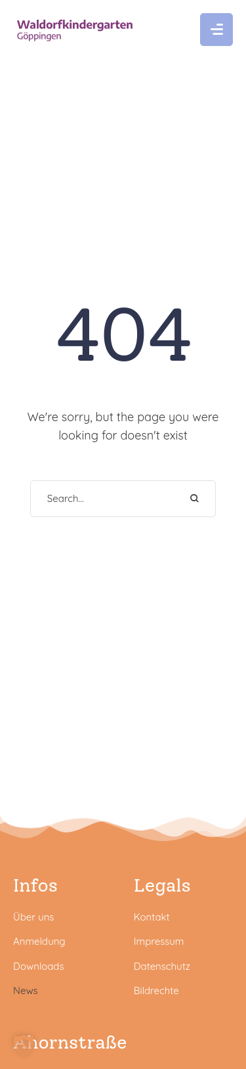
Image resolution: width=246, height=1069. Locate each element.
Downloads (38, 966)
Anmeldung (39, 941)
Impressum (159, 941)
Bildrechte (156, 990)
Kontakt (152, 917)
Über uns (33, 917)
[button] (216, 29)
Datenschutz (162, 966)
